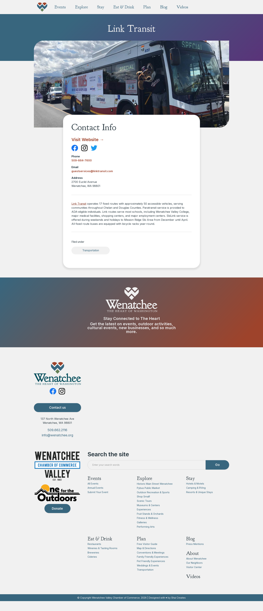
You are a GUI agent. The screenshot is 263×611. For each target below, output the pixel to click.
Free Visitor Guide (147, 544)
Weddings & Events (148, 565)
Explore (144, 478)
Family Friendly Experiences (152, 556)
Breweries (93, 552)
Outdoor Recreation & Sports (153, 492)
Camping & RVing (196, 488)
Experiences (144, 509)
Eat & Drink (100, 539)
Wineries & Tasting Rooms (102, 548)
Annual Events (95, 488)
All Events (93, 483)
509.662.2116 (57, 430)
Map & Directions (146, 548)
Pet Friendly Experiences (151, 561)
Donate (57, 508)
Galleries (142, 522)
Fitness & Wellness (147, 518)
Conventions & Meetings (151, 552)
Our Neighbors (194, 563)
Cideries (92, 556)
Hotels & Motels (195, 483)
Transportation (90, 250)
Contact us (57, 408)
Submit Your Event (98, 492)
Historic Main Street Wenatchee (155, 483)
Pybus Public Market (148, 488)
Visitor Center (194, 567)
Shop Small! (143, 496)
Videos (193, 577)
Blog (190, 539)
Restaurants (94, 544)
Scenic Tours (144, 501)
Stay (190, 478)
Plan (141, 539)
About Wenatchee (196, 558)
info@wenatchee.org (57, 435)
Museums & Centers (148, 505)
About (192, 553)
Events (94, 478)
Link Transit (78, 203)
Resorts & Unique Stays (199, 492)
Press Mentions (195, 544)
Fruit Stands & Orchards (150, 513)
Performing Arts (146, 526)
